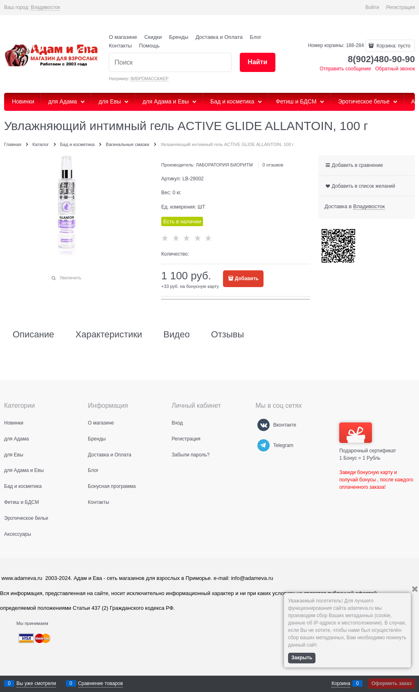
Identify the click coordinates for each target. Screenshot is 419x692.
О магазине (123, 37)
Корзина (340, 683)
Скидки (153, 37)
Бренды (178, 37)
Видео (176, 334)
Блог (255, 37)
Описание (33, 334)
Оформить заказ (392, 683)
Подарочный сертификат (367, 438)
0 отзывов (273, 164)
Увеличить (70, 277)
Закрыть (301, 658)
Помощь (149, 46)
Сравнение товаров (100, 683)
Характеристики (108, 334)
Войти (372, 7)
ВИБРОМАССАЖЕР (150, 78)
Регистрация (400, 7)
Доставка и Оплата (219, 37)
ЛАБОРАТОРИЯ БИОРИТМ (224, 164)
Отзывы (227, 334)
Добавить (247, 278)
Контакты (120, 46)
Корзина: (392, 46)
